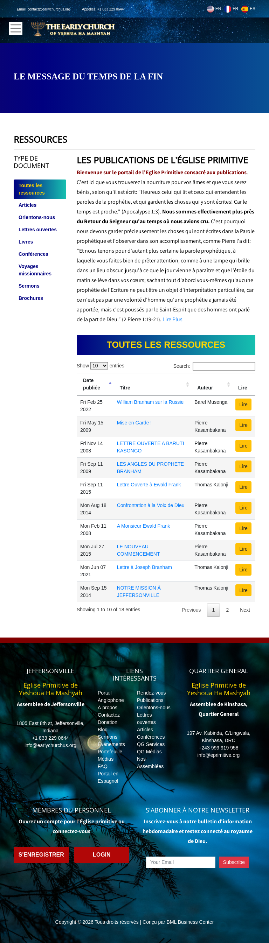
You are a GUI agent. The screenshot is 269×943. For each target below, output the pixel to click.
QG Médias (149, 751)
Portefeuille (110, 751)
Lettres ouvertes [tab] (38, 229)
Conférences (151, 737)
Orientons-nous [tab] (37, 217)
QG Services (151, 744)
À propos (107, 707)
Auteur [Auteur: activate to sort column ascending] (205, 387)
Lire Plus (172, 319)
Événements (111, 744)
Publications (150, 700)
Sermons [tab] (29, 286)
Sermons (107, 737)
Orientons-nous (154, 707)
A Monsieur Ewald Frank (143, 526)
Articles (145, 729)
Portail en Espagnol (108, 777)
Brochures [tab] (31, 298)
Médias (105, 759)
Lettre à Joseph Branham (144, 567)
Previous (191, 610)
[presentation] (197, 884)
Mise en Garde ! (134, 422)
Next (245, 610)
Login (102, 855)
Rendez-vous (151, 693)
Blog (103, 729)
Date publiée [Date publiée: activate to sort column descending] (91, 384)
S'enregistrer (41, 855)
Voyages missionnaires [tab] (35, 269)
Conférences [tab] (33, 254)
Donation (107, 722)
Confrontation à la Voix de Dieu (151, 505)
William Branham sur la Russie (150, 402)
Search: (214, 366)
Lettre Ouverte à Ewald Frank (149, 484)
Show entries (100, 366)
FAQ (103, 766)
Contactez (109, 715)
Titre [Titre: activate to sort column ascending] (125, 387)
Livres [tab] (26, 242)
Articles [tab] (27, 205)
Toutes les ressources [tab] (32, 189)
